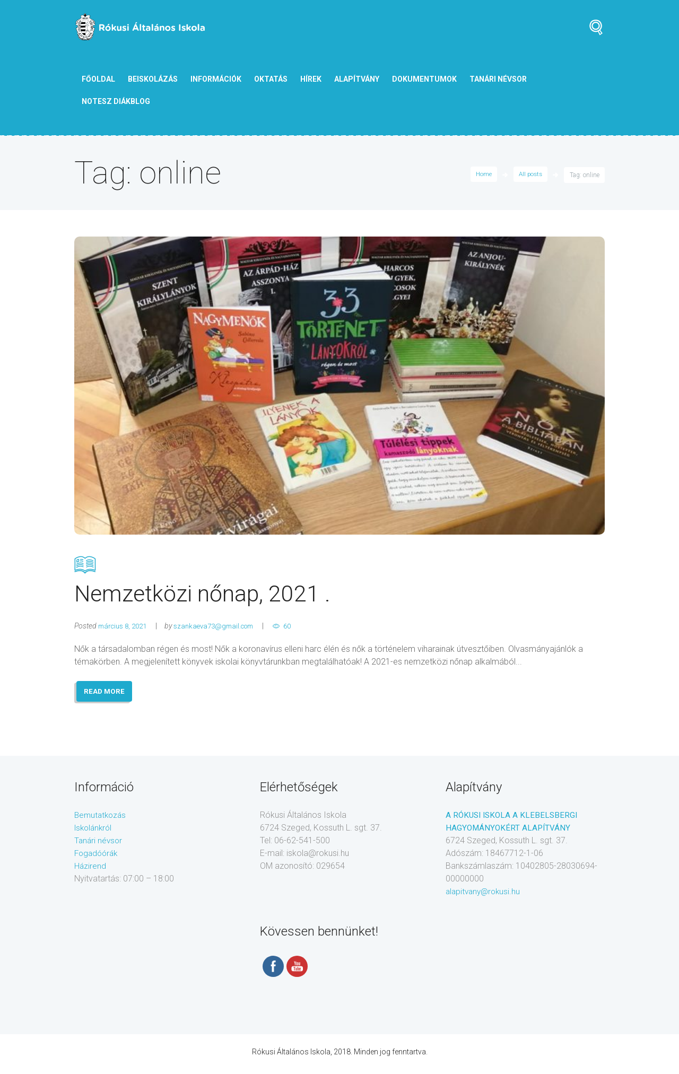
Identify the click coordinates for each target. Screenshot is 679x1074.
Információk (215, 79)
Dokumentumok (424, 79)
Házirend (90, 871)
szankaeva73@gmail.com (223, 629)
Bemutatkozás (101, 820)
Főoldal (98, 79)
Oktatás (271, 79)
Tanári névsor (99, 845)
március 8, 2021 (125, 629)
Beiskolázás (153, 79)
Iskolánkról (94, 832)
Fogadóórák (97, 858)
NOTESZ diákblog (116, 101)
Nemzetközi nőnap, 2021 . (339, 581)
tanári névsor (498, 79)
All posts (529, 175)
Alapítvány (356, 79)
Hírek (310, 79)
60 (302, 629)
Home (481, 175)
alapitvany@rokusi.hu (485, 896)
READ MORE (106, 695)
